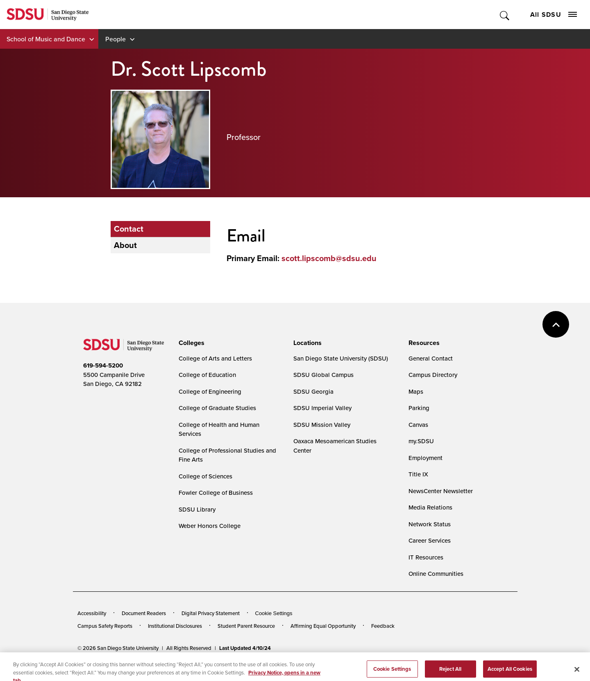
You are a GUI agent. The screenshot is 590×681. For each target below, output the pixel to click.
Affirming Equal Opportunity (323, 625)
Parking (418, 408)
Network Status (429, 524)
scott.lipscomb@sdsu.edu (329, 258)
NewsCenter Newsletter (440, 491)
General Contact (430, 358)
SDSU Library (197, 509)
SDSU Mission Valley (321, 424)
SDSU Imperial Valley (322, 408)
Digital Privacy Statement (211, 613)
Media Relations (430, 507)
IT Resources (425, 557)
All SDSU (553, 14)
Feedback (383, 625)
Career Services (429, 540)
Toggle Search (505, 14)
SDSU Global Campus (323, 374)
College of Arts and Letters (215, 358)
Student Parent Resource (246, 625)
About (125, 245)
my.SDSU (421, 441)
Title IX (418, 474)
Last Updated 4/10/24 (245, 648)
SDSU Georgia (313, 391)
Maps (415, 391)
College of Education (207, 374)
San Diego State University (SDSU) (340, 358)
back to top (555, 324)
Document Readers (144, 613)
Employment (425, 457)
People (115, 38)
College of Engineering (210, 391)
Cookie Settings (274, 613)
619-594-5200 (103, 365)
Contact (128, 229)
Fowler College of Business (216, 492)
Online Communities (435, 573)
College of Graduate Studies (217, 408)
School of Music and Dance (46, 38)
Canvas (418, 424)
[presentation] (190, 343)
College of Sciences (205, 476)
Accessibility (91, 613)
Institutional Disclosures (175, 625)
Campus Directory (432, 374)
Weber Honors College (210, 525)
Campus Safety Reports (104, 625)
